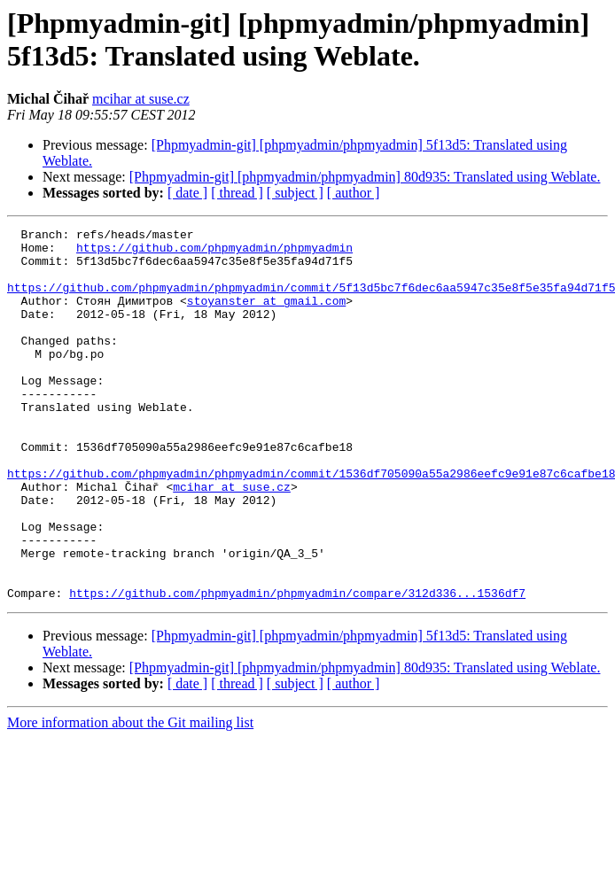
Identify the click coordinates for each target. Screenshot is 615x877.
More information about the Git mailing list (130, 796)
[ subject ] (295, 192)
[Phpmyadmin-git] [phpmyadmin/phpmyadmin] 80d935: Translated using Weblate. (365, 176)
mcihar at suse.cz (141, 98)
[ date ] (187, 192)
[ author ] (353, 192)
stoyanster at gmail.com (266, 316)
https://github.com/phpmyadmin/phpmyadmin (214, 252)
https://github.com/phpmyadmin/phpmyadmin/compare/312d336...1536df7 (297, 667)
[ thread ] (237, 192)
